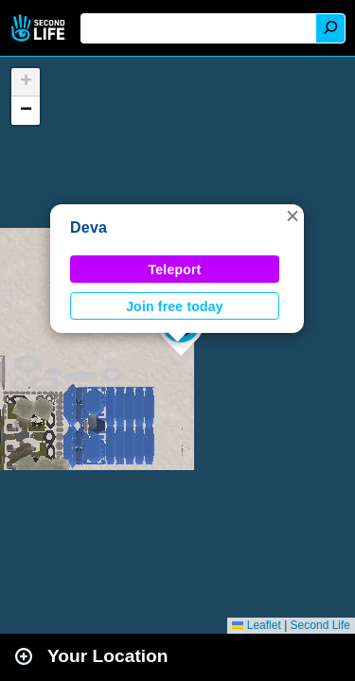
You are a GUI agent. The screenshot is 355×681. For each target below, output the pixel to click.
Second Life (40, 28)
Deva (88, 227)
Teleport (175, 269)
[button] (292, 215)
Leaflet (256, 625)
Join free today (174, 306)
